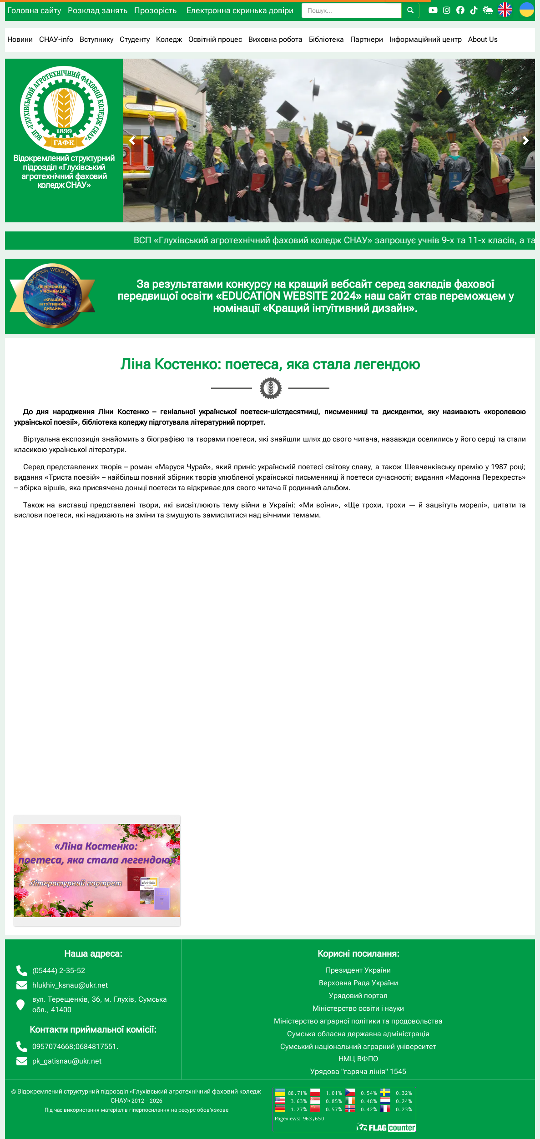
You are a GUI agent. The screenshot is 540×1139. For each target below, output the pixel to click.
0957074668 (52, 1046)
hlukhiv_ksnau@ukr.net (70, 985)
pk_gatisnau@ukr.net (66, 1061)
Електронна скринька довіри (240, 10)
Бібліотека (326, 39)
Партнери (366, 39)
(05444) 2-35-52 (58, 970)
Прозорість (155, 10)
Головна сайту (34, 10)
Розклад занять (97, 10)
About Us (483, 39)
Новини (20, 39)
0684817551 (96, 1046)
